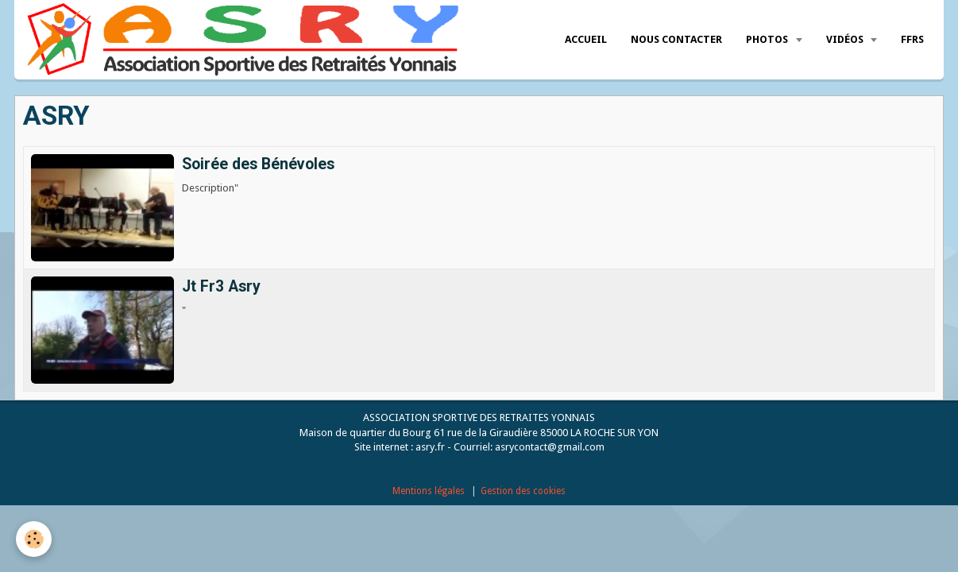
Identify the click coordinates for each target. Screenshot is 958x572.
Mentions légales (428, 491)
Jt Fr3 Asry (221, 286)
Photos (768, 39)
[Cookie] (34, 539)
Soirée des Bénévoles (258, 164)
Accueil (586, 39)
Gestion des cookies (523, 491)
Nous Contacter (676, 39)
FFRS (912, 39)
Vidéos (846, 39)
